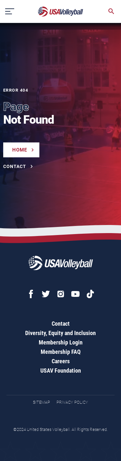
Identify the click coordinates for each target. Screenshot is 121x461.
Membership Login (61, 342)
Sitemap (41, 402)
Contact (61, 323)
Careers (61, 361)
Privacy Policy (72, 402)
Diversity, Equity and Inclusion (60, 333)
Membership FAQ (61, 351)
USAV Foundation (60, 370)
